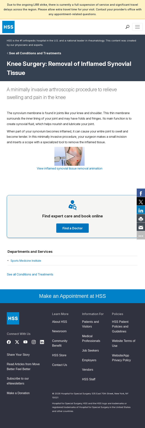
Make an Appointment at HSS (72, 296)
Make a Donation (18, 393)
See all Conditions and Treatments (35, 53)
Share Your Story (18, 354)
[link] (141, 193)
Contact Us (59, 365)
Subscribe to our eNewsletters (18, 381)
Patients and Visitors (90, 324)
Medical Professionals (91, 339)
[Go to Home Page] (13, 318)
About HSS (59, 321)
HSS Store (59, 355)
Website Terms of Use (123, 343)
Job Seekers (90, 350)
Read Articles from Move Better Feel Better (23, 367)
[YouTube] (27, 341)
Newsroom (59, 331)
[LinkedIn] (44, 341)
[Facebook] (11, 341)
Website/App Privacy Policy (121, 358)
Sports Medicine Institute (26, 260)
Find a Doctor (72, 228)
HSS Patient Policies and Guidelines (120, 326)
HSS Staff (88, 379)
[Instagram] (36, 341)
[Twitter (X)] (19, 341)
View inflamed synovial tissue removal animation (69, 168)
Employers (89, 360)
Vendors (87, 369)
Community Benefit (59, 343)
